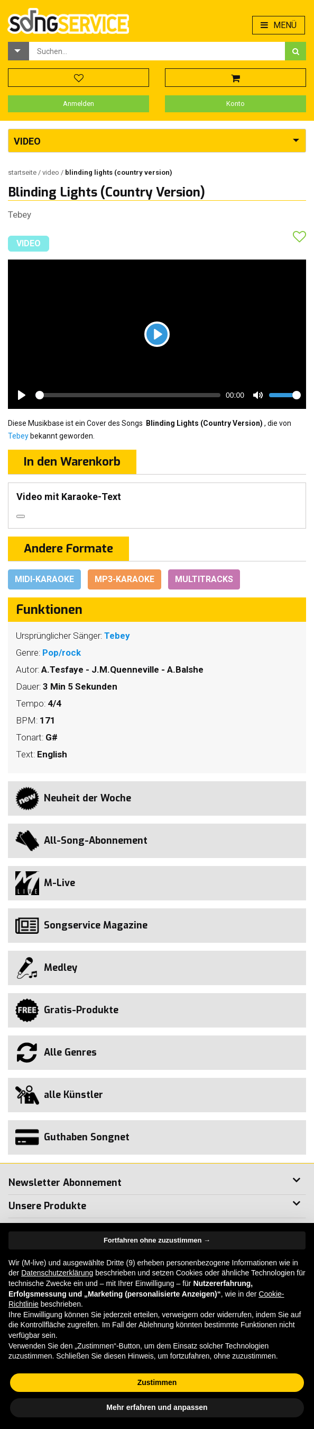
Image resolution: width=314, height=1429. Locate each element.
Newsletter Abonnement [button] (65, 1182)
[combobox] (157, 51)
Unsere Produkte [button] (47, 1206)
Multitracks (204, 579)
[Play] (157, 334)
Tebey (19, 214)
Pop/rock (61, 652)
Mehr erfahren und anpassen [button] (156, 1407)
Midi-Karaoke (44, 579)
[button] (18, 51)
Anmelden (78, 104)
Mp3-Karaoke (124, 579)
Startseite (23, 172)
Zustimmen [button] (157, 1382)
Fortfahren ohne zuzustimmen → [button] (157, 1240)
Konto (235, 104)
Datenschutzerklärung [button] (57, 1273)
